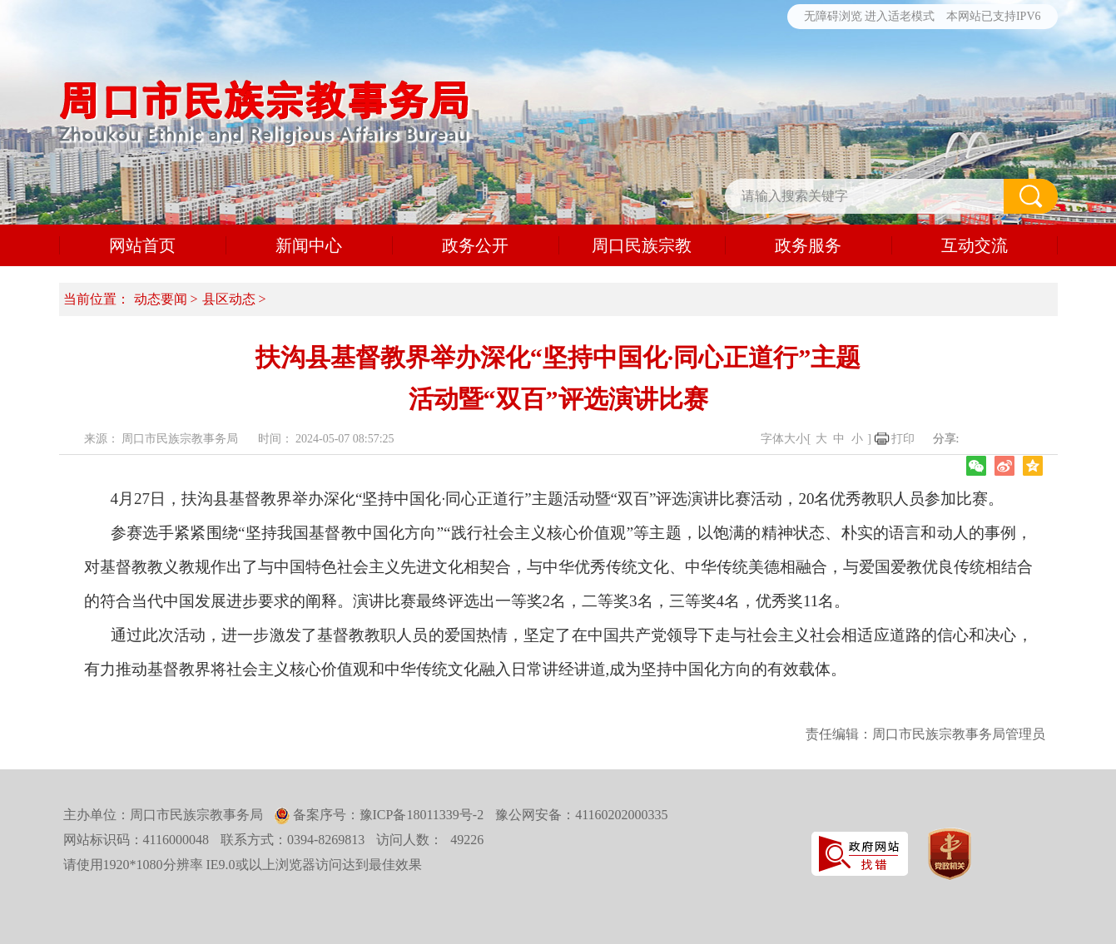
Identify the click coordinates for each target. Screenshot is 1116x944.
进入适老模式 (900, 16)
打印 (903, 438)
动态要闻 (160, 299)
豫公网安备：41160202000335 (581, 815)
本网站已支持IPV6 (993, 16)
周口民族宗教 (642, 245)
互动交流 (974, 245)
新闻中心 (308, 245)
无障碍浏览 (833, 16)
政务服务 (808, 245)
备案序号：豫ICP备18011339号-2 (387, 815)
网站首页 (142, 245)
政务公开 (475, 245)
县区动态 (228, 299)
